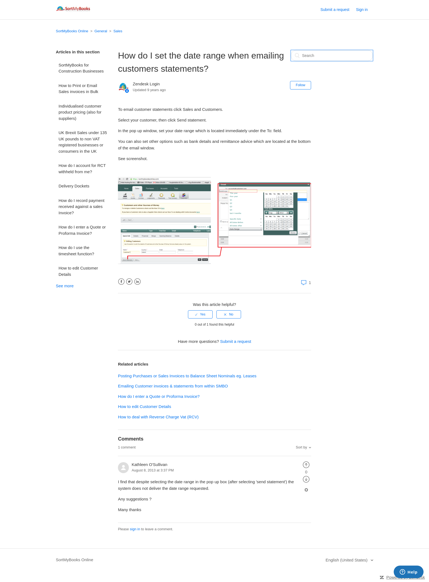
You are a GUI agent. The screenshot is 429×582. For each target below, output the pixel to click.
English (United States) (347, 560)
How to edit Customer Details (78, 271)
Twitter (129, 281)
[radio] (200, 314)
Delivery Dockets (74, 186)
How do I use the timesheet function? (76, 250)
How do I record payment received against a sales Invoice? (82, 206)
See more (65, 285)
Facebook (121, 281)
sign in (135, 529)
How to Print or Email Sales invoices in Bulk (78, 88)
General (100, 31)
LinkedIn (137, 281)
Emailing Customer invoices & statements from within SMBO (173, 386)
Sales (117, 31)
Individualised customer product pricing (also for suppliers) (80, 112)
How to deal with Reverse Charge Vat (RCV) (158, 417)
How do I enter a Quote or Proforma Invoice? (82, 230)
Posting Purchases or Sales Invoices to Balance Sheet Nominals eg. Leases (187, 375)
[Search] (332, 55)
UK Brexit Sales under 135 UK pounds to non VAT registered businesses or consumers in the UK (83, 142)
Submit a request (334, 9)
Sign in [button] (362, 9)
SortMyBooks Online (72, 31)
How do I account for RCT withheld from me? (82, 168)
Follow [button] (300, 85)
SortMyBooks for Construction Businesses (81, 68)
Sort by (301, 447)
